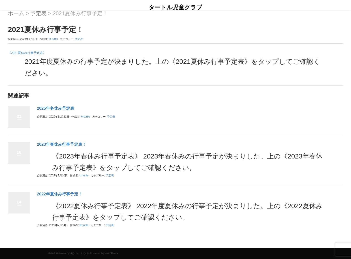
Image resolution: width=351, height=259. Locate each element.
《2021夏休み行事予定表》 (27, 53)
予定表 (38, 13)
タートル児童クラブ (175, 7)
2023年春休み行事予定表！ (61, 144)
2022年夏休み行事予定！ (59, 194)
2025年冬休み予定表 (55, 108)
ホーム (16, 13)
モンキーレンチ (79, 253)
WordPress (111, 253)
